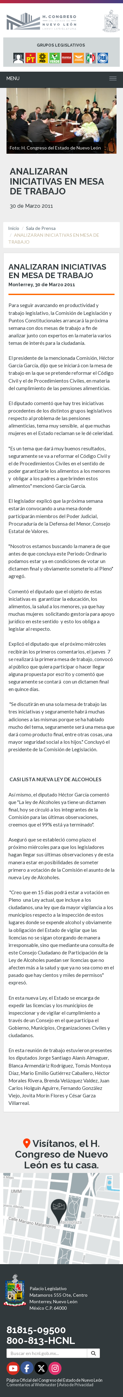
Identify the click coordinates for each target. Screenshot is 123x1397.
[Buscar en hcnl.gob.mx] (47, 1353)
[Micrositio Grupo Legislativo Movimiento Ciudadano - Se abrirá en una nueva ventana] (80, 56)
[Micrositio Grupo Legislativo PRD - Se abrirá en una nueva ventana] (43, 56)
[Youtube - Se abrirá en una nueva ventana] (13, 1369)
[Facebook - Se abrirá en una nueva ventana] (27, 1369)
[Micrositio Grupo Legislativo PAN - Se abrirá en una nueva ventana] (104, 56)
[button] (61, 1218)
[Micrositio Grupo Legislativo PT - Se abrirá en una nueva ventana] (31, 56)
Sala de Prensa (41, 228)
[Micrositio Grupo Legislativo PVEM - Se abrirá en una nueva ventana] (55, 56)
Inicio (13, 228)
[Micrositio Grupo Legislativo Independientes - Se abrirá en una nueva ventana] (19, 56)
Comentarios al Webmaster (31, 1384)
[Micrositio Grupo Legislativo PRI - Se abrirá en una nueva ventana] (92, 56)
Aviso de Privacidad (76, 1384)
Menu (13, 78)
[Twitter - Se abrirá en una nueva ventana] (41, 1369)
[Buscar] (93, 1353)
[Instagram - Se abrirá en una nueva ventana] (55, 1369)
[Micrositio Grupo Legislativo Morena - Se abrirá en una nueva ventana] (68, 56)
